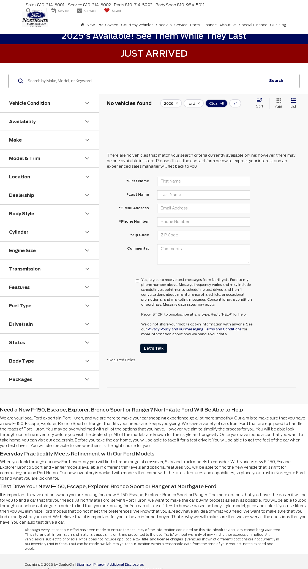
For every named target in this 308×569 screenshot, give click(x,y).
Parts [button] (195, 25)
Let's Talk (153, 348)
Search (276, 81)
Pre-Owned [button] (107, 25)
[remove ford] (194, 103)
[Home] (82, 25)
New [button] (91, 25)
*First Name (137, 181)
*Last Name (138, 194)
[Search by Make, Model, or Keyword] (146, 81)
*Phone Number (134, 221)
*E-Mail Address (134, 208)
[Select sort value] (261, 103)
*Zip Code (139, 235)
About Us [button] (227, 25)
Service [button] (180, 25)
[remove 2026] (171, 103)
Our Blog (278, 25)
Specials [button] (163, 25)
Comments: (138, 248)
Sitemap (84, 565)
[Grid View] (277, 103)
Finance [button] (210, 25)
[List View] (293, 103)
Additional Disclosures (125, 565)
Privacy (99, 565)
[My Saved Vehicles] (112, 11)
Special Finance (253, 25)
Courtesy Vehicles (137, 25)
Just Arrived (154, 53)
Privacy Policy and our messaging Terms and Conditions (194, 329)
